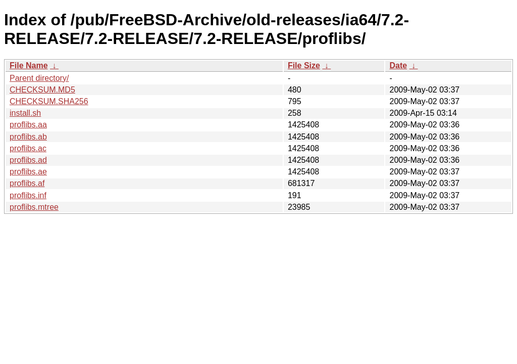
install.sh (25, 113)
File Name (29, 65)
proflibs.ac (28, 148)
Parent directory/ (39, 78)
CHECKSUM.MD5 (42, 89)
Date (398, 65)
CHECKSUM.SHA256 (49, 101)
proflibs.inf (28, 195)
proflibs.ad (28, 160)
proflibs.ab (28, 136)
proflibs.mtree (34, 207)
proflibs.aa (28, 124)
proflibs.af (27, 183)
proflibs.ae (28, 171)
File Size (304, 65)
